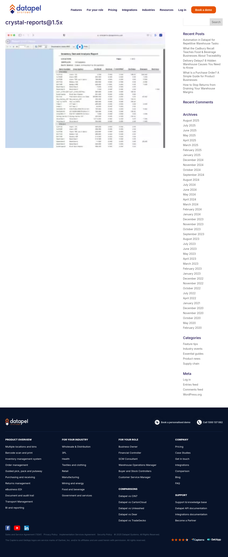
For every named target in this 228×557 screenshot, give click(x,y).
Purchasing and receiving (20, 477)
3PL (64, 452)
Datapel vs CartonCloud (132, 502)
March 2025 (190, 145)
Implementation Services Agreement (77, 534)
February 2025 (192, 150)
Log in (182, 9)
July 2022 (189, 293)
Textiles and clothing (74, 464)
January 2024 (192, 214)
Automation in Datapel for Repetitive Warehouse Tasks (200, 41)
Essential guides (193, 353)
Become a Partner (185, 520)
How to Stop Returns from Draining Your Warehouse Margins (199, 88)
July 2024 (189, 184)
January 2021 (191, 303)
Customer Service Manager (135, 477)
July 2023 (189, 243)
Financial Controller (130, 452)
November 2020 (193, 313)
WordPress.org (192, 394)
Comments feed (193, 389)
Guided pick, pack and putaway (23, 471)
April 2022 (189, 298)
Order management (16, 464)
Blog (177, 477)
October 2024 (192, 169)
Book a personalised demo (175, 422)
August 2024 (191, 179)
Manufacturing (70, 477)
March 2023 (190, 263)
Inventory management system (23, 458)
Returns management (17, 483)
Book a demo (203, 9)
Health (66, 458)
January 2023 (192, 273)
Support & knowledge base (191, 502)
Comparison (182, 471)
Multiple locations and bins (21, 446)
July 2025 (189, 125)
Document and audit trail (19, 495)
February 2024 (192, 209)
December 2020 (193, 308)
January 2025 (192, 155)
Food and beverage (73, 489)
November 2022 (193, 283)
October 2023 (192, 229)
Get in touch (182, 458)
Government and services (77, 495)
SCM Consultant (128, 458)
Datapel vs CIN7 (128, 496)
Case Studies (183, 452)
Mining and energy (73, 483)
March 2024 (190, 204)
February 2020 (192, 327)
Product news (191, 358)
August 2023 (191, 238)
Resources (166, 9)
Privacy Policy (51, 534)
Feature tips (190, 344)
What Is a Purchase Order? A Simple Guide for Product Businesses (201, 76)
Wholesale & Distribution (76, 446)
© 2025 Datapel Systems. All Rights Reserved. (137, 534)
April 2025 (189, 140)
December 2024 (193, 160)
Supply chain (191, 363)
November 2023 (193, 224)
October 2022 (192, 288)
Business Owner (128, 446)
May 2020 (189, 323)
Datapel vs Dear (128, 514)
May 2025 (189, 135)
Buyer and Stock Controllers (135, 471)
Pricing (112, 9)
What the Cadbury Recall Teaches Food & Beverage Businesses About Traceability (202, 52)
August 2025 (191, 120)
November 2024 (193, 164)
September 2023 (193, 234)
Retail (65, 471)
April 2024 (189, 199)
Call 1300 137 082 (213, 422)
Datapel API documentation (191, 508)
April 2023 (189, 258)
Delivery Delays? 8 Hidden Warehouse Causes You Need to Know (201, 64)
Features (76, 9)
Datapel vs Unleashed (131, 508)
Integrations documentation (191, 514)
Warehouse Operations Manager (138, 464)
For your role (95, 9)
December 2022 (193, 278)
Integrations (129, 9)
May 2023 (189, 253)
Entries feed (190, 384)
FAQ (177, 483)
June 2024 (190, 189)
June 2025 (190, 130)
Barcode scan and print (19, 452)
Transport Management (19, 501)
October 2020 (192, 318)
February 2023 (192, 268)
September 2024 (193, 174)
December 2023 (193, 219)
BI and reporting (14, 507)
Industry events (192, 348)
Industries (148, 9)
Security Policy (104, 534)
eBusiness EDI (13, 489)
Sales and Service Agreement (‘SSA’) (23, 534)
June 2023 (190, 248)
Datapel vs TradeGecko (132, 520)
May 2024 (189, 194)
